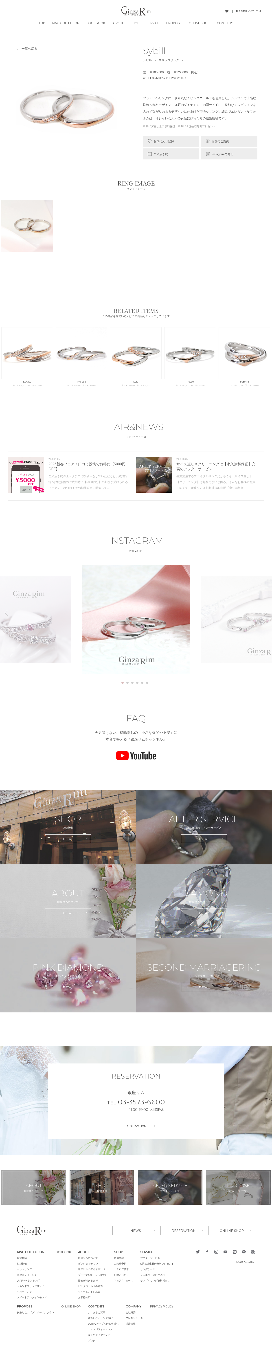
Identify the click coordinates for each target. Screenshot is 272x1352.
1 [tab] (122, 683)
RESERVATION (248, 11)
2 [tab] (127, 683)
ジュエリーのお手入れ (154, 1274)
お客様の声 (86, 1297)
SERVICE (153, 23)
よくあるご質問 (98, 1312)
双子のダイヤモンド (100, 1334)
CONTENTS (225, 23)
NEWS (135, 1230)
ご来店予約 (161, 154)
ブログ (93, 1340)
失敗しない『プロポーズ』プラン (35, 1312)
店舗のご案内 (220, 141)
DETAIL (68, 839)
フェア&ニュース (125, 1280)
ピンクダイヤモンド (91, 1263)
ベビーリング (24, 1291)
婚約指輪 (22, 1257)
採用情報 (132, 1323)
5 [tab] (142, 683)
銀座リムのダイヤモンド (93, 1268)
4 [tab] (137, 683)
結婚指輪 (22, 1263)
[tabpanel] (136, 619)
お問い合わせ (123, 1274)
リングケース (149, 1268)
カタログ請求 (123, 1268)
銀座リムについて (89, 1257)
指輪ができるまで (89, 1280)
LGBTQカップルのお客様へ (104, 1323)
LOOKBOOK (96, 23)
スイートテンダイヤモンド (32, 1297)
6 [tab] (147, 683)
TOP (42, 23)
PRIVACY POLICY (163, 1306)
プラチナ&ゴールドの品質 (94, 1274)
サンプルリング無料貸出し (156, 1280)
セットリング (24, 1268)
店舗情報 (120, 1257)
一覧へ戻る (29, 48)
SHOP (134, 23)
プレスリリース (135, 1317)
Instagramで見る (222, 154)
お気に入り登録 (164, 141)
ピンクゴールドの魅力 (92, 1285)
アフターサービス (152, 1257)
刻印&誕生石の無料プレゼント (158, 1263)
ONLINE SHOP (199, 23)
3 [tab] (132, 683)
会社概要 (132, 1312)
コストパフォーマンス (101, 1328)
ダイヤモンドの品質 (91, 1291)
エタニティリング (27, 1274)
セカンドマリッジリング (30, 1285)
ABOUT (117, 23)
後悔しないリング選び (101, 1317)
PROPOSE (174, 23)
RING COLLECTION (65, 23)
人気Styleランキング (28, 1280)
